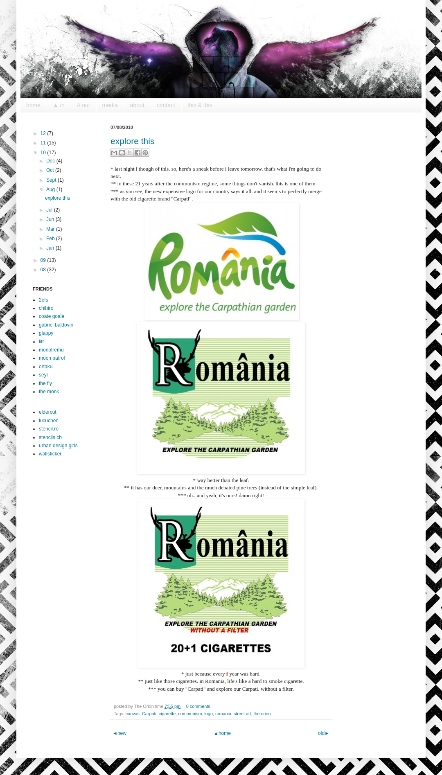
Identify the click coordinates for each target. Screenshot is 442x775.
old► (323, 733)
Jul (50, 210)
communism (190, 713)
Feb (51, 238)
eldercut (47, 412)
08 (44, 270)
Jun (51, 219)
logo (208, 713)
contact (166, 105)
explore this (132, 141)
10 (44, 152)
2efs (43, 300)
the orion (262, 713)
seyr (43, 375)
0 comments (198, 706)
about (137, 105)
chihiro (46, 308)
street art (242, 713)
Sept (52, 180)
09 (44, 260)
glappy (46, 333)
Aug (51, 189)
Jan (51, 248)
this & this (199, 105)
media (110, 105)
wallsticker (50, 454)
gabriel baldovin (56, 325)
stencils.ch (50, 437)
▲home (222, 733)
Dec (51, 161)
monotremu (51, 350)
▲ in (59, 105)
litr (41, 342)
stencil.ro (49, 429)
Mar (51, 229)
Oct (50, 170)
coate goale (51, 316)
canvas (133, 713)
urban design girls (58, 445)
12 (44, 133)
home (33, 105)
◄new (119, 733)
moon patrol (52, 358)
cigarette (167, 713)
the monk (49, 391)
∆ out (83, 105)
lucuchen (49, 421)
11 (44, 143)
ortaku (45, 366)
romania (223, 713)
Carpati (149, 713)
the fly (45, 383)
